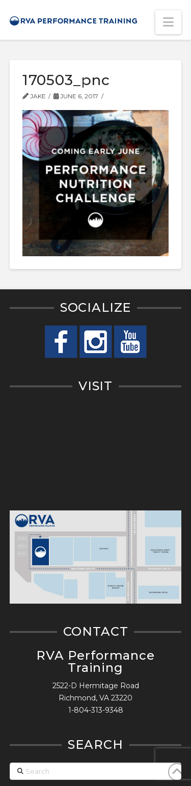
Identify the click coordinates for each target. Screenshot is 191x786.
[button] (168, 22)
